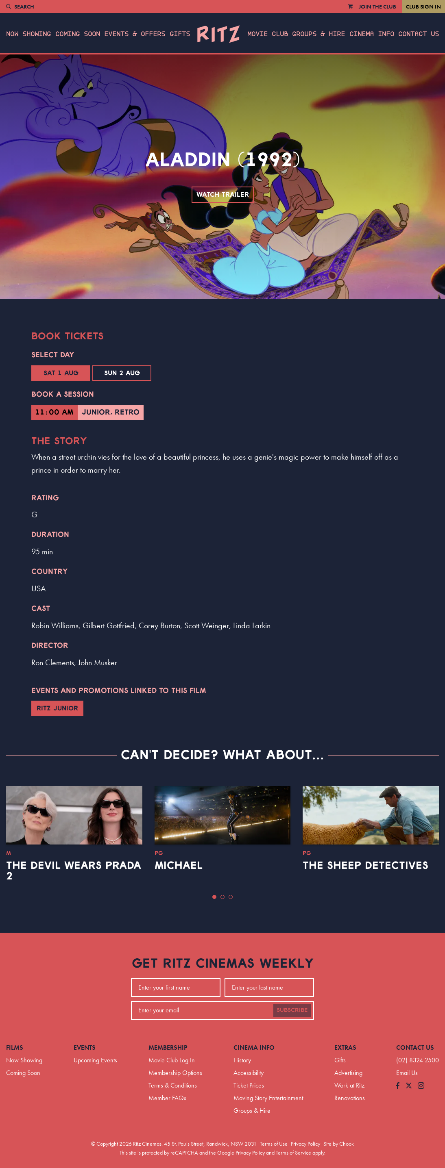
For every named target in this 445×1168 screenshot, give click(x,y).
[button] (214, 897)
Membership (168, 1047)
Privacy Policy (305, 1143)
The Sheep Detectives (365, 865)
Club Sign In (423, 6)
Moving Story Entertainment (268, 1098)
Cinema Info (371, 34)
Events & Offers (134, 34)
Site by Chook (338, 1143)
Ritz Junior (57, 708)
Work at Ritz (349, 1085)
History (242, 1060)
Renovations (349, 1098)
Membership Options (175, 1072)
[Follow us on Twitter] (409, 1086)
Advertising (348, 1072)
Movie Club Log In (171, 1060)
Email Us (407, 1072)
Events (85, 1047)
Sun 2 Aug (122, 373)
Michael (179, 865)
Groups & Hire (318, 34)
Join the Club (377, 6)
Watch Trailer (222, 194)
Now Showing (28, 34)
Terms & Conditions (172, 1085)
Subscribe (292, 1010)
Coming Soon (77, 34)
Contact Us (418, 34)
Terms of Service (293, 1152)
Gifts (180, 34)
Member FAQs (167, 1098)
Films (14, 1047)
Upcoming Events (95, 1060)
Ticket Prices (248, 1085)
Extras (345, 1047)
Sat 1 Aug (61, 373)
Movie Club (267, 34)
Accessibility (248, 1072)
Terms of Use (274, 1143)
